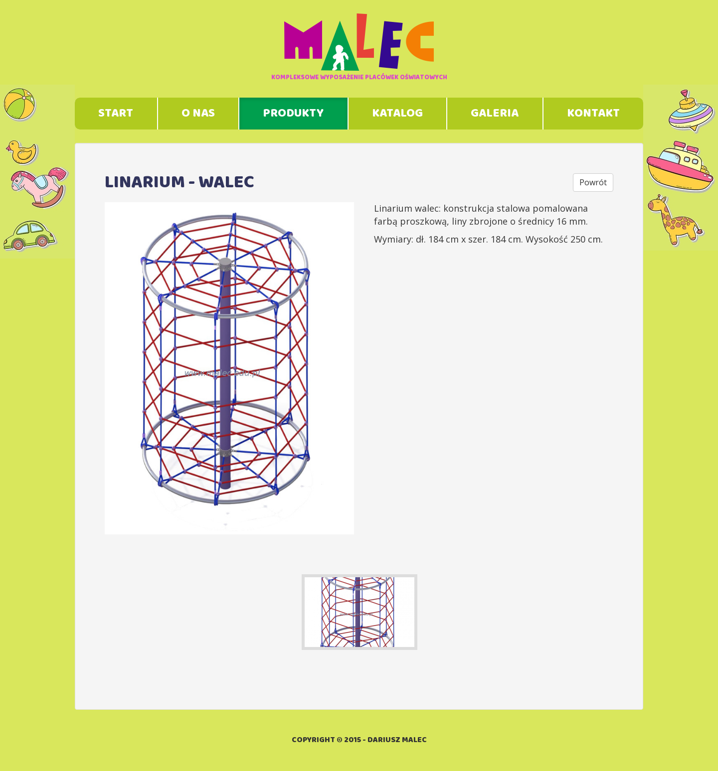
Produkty (293, 113)
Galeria (495, 113)
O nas (198, 113)
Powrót (593, 182)
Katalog (397, 113)
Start (115, 113)
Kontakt (593, 113)
